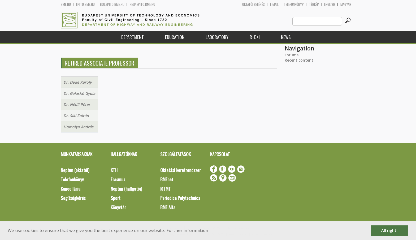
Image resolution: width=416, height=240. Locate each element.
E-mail (274, 4)
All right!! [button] (389, 230)
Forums (291, 54)
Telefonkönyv (294, 4)
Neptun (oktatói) (75, 170)
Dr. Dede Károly (77, 82)
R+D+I (255, 37)
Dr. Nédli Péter (76, 104)
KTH (114, 170)
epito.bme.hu (85, 4)
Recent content (299, 60)
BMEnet (166, 179)
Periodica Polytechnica (180, 198)
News (286, 37)
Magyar (345, 4)
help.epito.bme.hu (142, 4)
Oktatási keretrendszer (180, 170)
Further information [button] (187, 230)
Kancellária (70, 188)
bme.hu (66, 4)
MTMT (165, 188)
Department (132, 37)
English (329, 4)
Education (174, 37)
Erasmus (118, 179)
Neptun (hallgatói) (126, 188)
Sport (115, 198)
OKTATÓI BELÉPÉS (253, 4)
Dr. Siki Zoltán (76, 115)
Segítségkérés (73, 198)
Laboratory (217, 37)
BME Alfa (167, 207)
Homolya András (78, 126)
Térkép (314, 4)
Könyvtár (118, 207)
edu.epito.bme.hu (112, 4)
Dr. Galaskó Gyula (79, 93)
